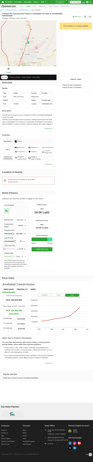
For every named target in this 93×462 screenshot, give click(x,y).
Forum (25, 436)
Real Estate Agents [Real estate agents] (29, 441)
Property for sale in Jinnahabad (71, 87)
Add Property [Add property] (27, 444)
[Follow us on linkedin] (75, 450)
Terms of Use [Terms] (5, 444)
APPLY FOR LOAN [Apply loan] (42, 249)
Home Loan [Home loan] (77, 16)
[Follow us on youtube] (79, 445)
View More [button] (49, 164)
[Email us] (56, 444)
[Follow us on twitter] (70, 450)
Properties (8, 2)
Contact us (4, 433)
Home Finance (26, 77)
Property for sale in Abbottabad (71, 85)
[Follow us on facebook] (70, 445)
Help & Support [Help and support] (6, 438)
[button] (21, 220)
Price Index (36, 77)
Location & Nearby (15, 77)
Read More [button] (49, 128)
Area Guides (27, 2)
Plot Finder (18, 2)
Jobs (2, 436)
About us (4, 430)
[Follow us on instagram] (75, 445)
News (24, 433)
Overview (4, 77)
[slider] (13, 234)
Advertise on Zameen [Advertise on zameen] (8, 441)
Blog (24, 430)
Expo (24, 438)
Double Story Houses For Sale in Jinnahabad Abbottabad (20, 378)
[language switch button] (83, 2)
